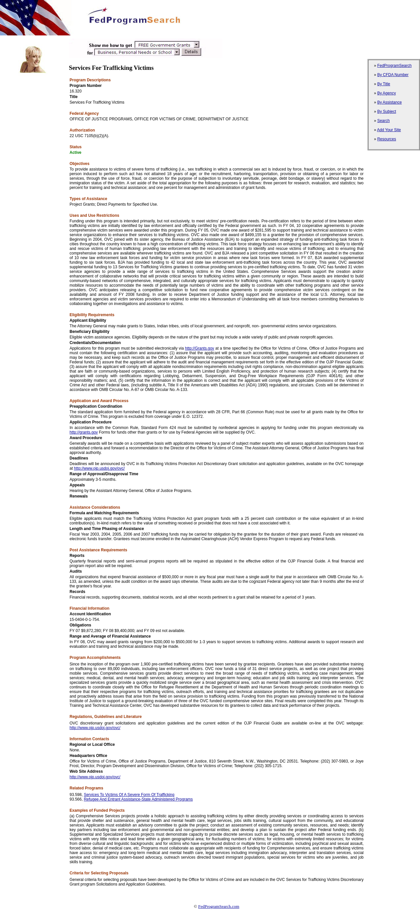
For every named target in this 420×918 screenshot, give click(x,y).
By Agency (386, 93)
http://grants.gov (84, 432)
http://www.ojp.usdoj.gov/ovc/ (99, 468)
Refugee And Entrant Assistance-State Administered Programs (138, 799)
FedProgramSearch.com (218, 906)
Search (383, 120)
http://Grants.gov (199, 348)
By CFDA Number (393, 74)
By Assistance (389, 102)
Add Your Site (389, 130)
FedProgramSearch (394, 65)
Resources (386, 139)
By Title (383, 84)
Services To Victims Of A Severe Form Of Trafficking (129, 794)
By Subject (386, 111)
